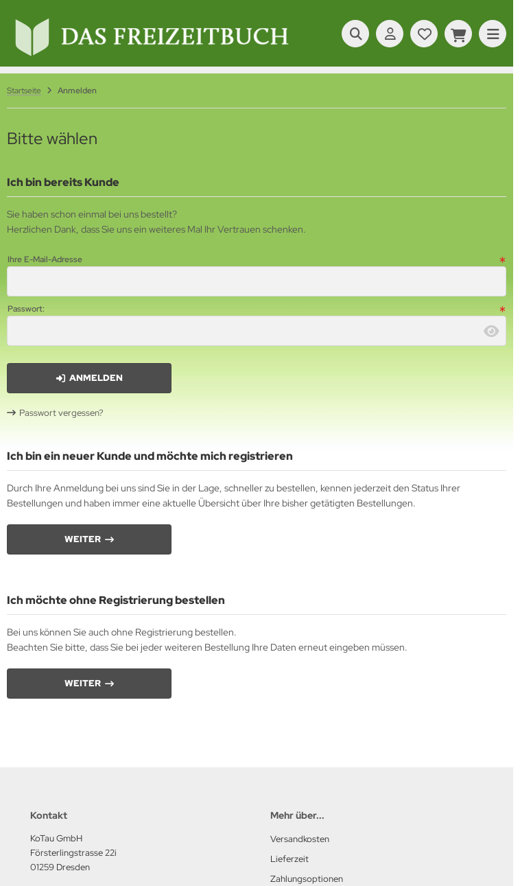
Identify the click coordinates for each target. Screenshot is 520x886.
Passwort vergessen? (61, 413)
